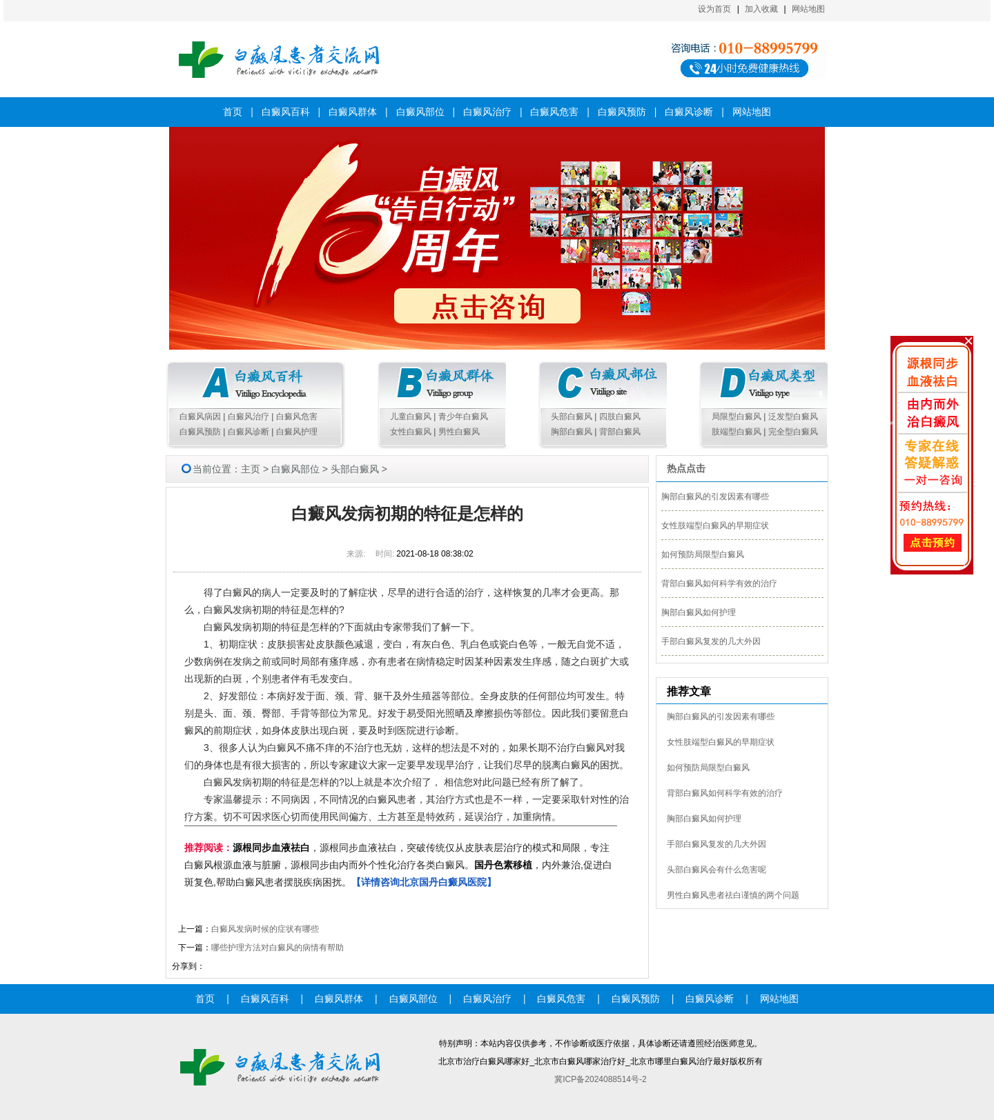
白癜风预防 (622, 111)
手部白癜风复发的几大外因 (711, 641)
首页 (232, 111)
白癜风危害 (554, 111)
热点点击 (686, 468)
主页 (250, 468)
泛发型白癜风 (793, 416)
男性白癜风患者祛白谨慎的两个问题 (733, 895)
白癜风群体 (353, 111)
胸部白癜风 (571, 432)
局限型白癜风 (736, 416)
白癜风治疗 (487, 111)
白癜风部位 (420, 111)
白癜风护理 (297, 432)
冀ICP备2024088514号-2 (600, 1079)
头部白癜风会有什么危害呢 (716, 869)
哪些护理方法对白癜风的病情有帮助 (277, 947)
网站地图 (808, 9)
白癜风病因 (200, 416)
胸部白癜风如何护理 (698, 612)
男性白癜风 (459, 432)
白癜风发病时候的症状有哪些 (265, 929)
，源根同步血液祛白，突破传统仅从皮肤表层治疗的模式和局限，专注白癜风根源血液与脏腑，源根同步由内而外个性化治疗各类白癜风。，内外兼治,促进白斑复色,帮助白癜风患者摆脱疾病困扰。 (398, 865)
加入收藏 (761, 9)
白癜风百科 (286, 111)
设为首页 (714, 9)
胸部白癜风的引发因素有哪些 (715, 496)
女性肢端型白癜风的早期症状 (715, 525)
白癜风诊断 (689, 111)
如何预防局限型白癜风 (702, 554)
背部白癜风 (620, 432)
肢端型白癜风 (736, 432)
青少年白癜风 (463, 416)
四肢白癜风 (620, 416)
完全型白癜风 (793, 432)
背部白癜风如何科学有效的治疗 (719, 583)
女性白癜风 (410, 432)
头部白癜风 (571, 416)
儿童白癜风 (410, 416)
